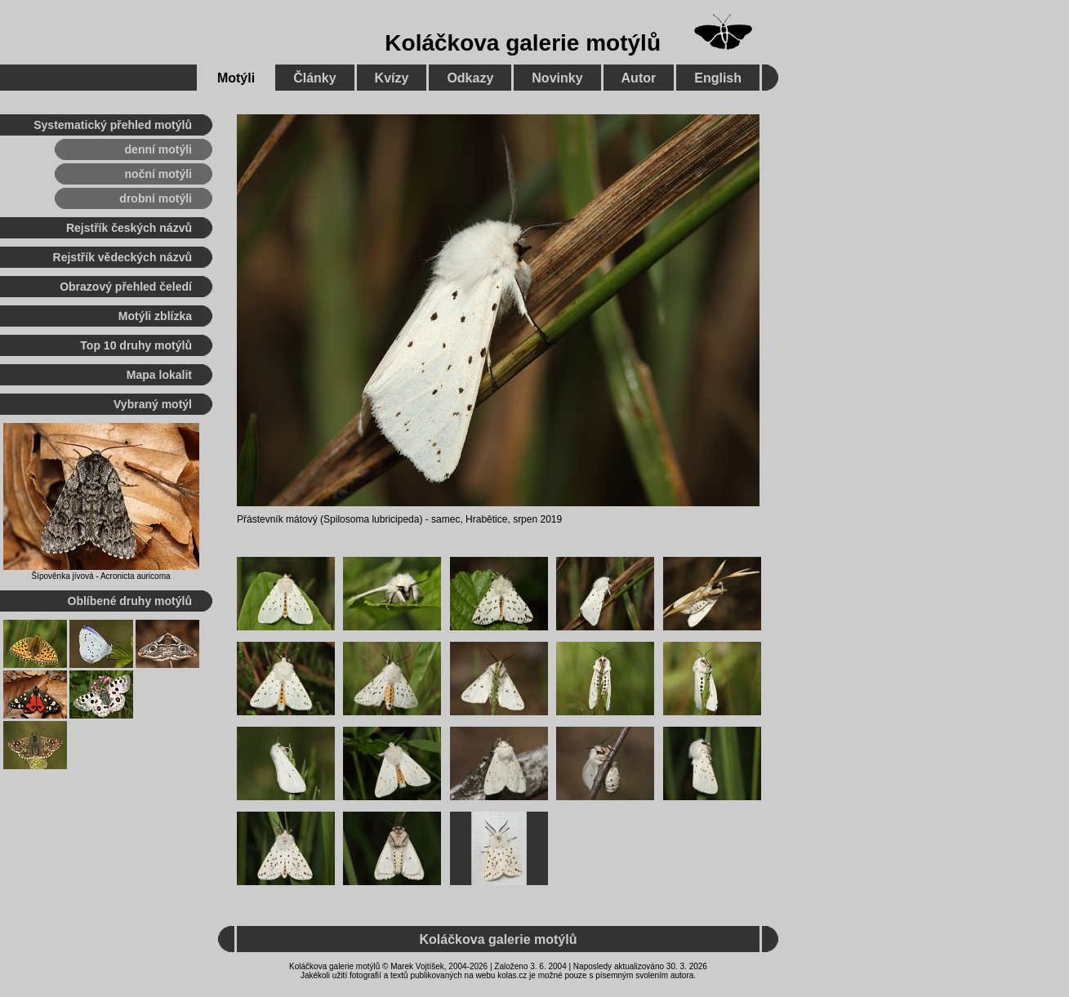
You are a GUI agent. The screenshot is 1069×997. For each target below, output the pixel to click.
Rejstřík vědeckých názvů (122, 257)
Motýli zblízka (155, 316)
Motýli (236, 78)
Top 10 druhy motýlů (136, 345)
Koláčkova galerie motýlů (523, 43)
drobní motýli (155, 198)
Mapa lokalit (159, 374)
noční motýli (158, 173)
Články (314, 78)
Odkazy (470, 78)
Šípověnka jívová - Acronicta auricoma (100, 576)
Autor (639, 78)
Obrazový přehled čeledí (126, 286)
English (718, 78)
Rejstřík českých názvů (129, 227)
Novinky (557, 78)
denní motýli (158, 149)
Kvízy (392, 78)
